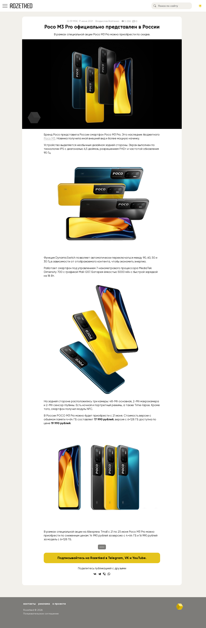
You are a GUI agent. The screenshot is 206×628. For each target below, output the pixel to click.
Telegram (115, 558)
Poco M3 (49, 138)
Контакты (29, 603)
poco (102, 547)
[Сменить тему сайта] (200, 5)
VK (127, 558)
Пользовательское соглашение (41, 613)
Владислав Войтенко (107, 21)
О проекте (59, 603)
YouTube (138, 558)
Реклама (44, 603)
